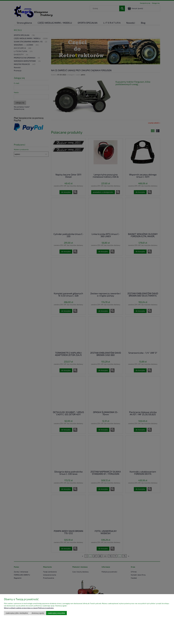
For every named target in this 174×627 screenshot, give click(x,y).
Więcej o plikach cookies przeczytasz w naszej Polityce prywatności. (29, 608)
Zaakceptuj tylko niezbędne (17, 613)
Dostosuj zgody (38, 613)
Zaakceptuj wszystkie (56, 613)
